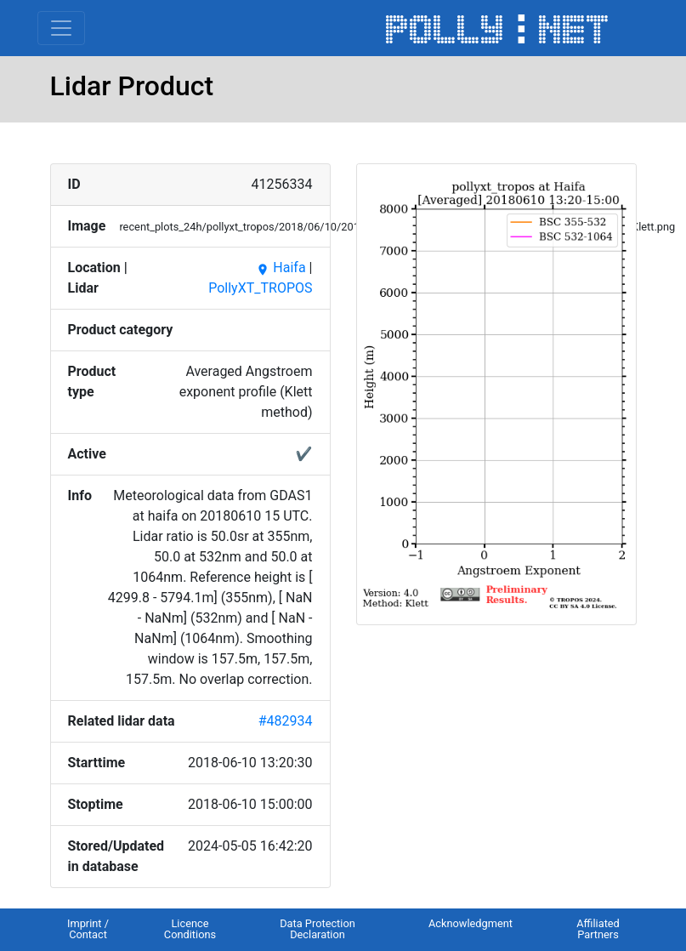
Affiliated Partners (598, 929)
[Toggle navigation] (61, 28)
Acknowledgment (470, 923)
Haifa (280, 267)
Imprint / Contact (88, 929)
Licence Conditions (190, 929)
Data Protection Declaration (317, 929)
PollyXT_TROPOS (260, 288)
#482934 (285, 721)
